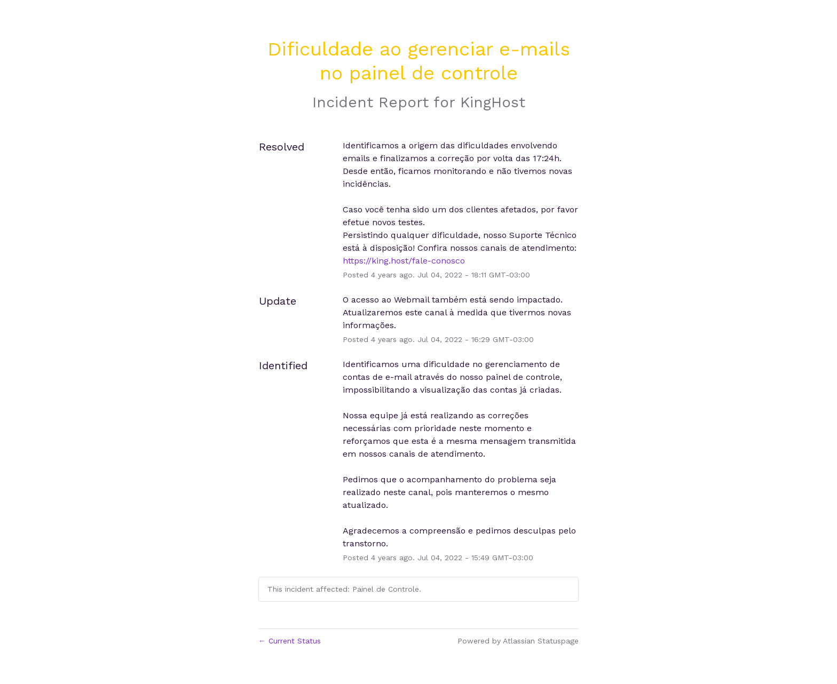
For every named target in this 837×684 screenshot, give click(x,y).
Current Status (289, 641)
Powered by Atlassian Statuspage (518, 641)
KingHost (492, 102)
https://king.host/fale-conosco (404, 261)
